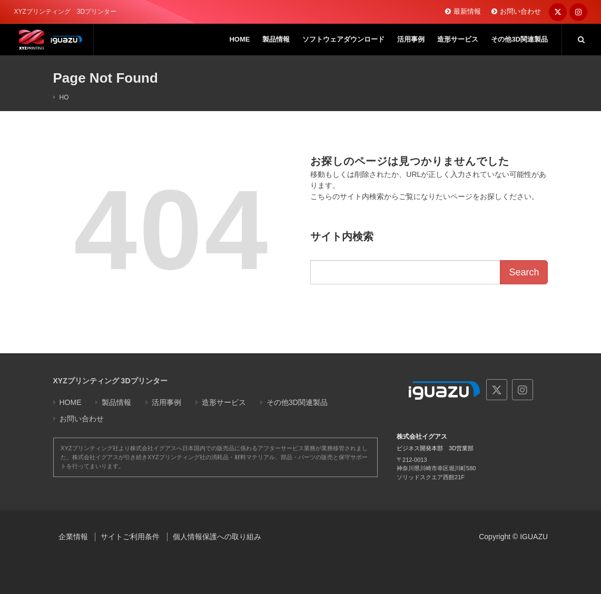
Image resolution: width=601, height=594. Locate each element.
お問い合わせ (520, 11)
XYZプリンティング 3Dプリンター (110, 381)
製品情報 (116, 402)
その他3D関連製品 (297, 402)
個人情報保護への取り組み (217, 536)
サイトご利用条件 (130, 536)
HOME (69, 97)
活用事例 (166, 402)
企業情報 (73, 536)
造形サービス (224, 402)
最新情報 (467, 11)
